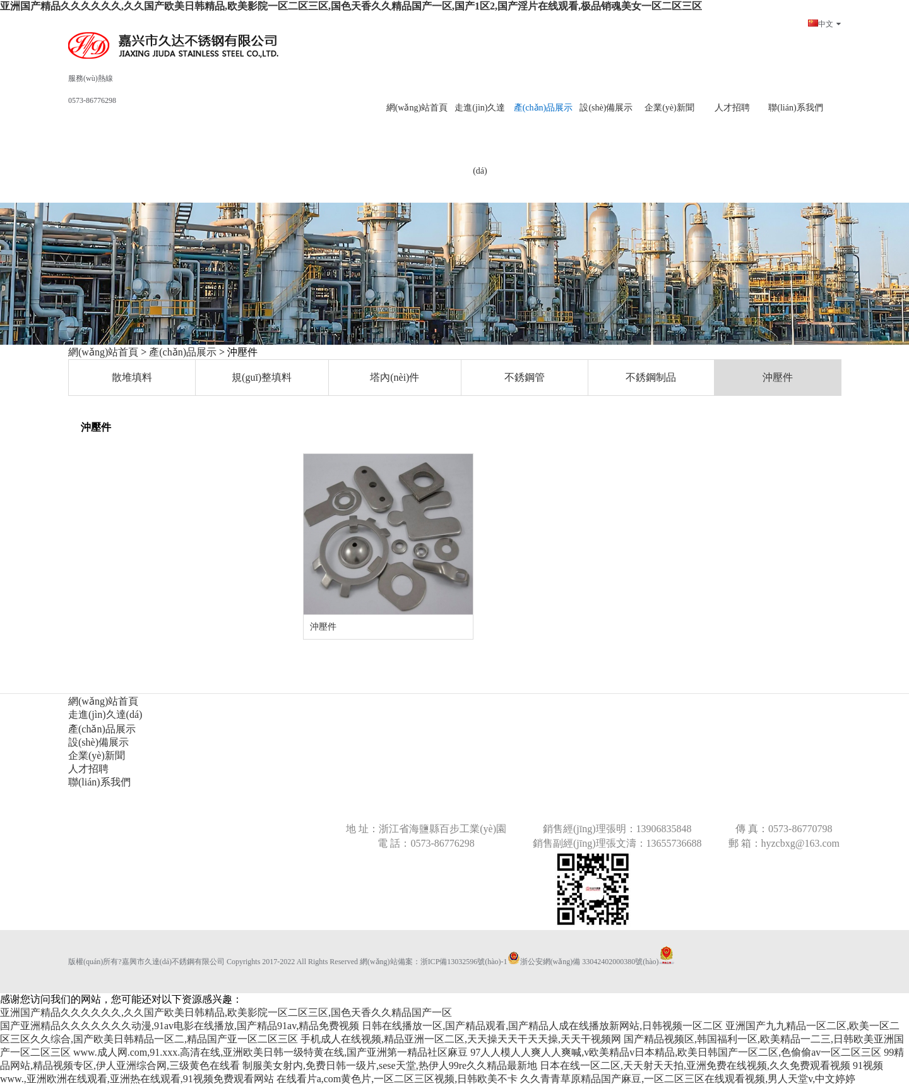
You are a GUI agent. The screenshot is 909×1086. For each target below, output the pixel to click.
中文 (824, 24)
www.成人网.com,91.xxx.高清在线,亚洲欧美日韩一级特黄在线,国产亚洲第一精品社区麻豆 (270, 1052)
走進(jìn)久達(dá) (479, 139)
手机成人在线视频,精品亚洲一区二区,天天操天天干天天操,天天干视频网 (460, 1039)
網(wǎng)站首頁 (103, 352)
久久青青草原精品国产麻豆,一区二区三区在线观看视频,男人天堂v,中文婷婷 (687, 1078)
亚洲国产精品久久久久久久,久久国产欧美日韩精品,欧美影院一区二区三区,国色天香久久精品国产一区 (226, 1012)
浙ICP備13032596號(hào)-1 (464, 961)
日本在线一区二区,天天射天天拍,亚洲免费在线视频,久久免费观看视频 (695, 1065)
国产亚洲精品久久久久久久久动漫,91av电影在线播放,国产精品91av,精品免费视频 (179, 1025)
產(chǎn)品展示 (183, 352)
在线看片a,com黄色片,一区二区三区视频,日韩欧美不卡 (397, 1078)
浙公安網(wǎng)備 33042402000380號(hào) (583, 961)
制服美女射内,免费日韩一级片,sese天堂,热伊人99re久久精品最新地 (389, 1065)
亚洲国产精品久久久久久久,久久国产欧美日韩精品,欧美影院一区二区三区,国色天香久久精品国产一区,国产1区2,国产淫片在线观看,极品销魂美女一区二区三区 (351, 6)
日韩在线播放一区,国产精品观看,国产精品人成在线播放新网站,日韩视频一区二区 (542, 1025)
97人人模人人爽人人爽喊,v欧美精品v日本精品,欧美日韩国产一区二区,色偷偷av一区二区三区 (675, 1052)
